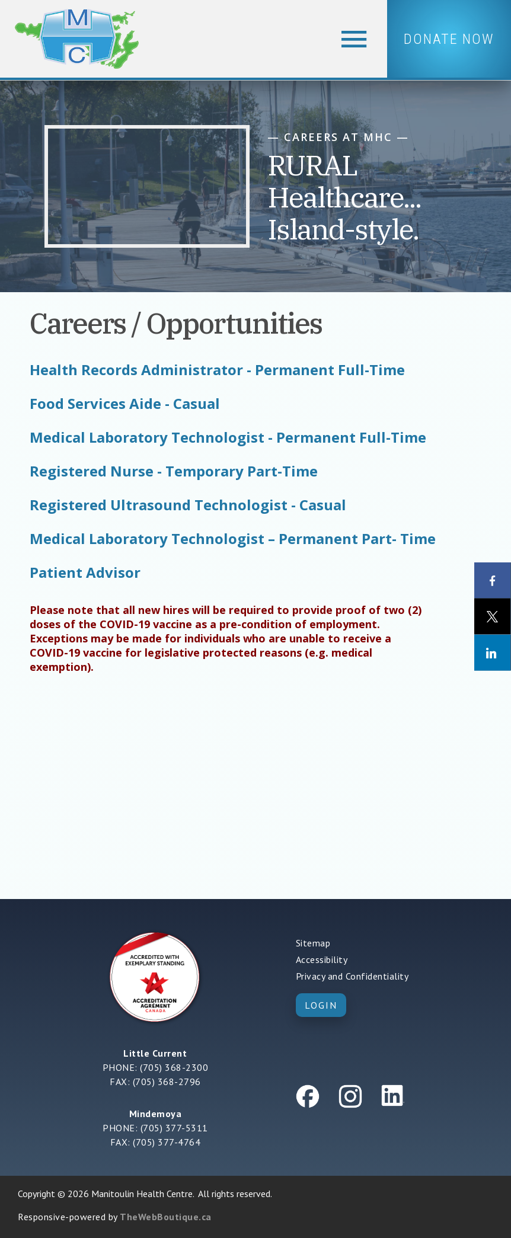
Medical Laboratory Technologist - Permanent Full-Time (228, 437)
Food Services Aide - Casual (125, 403)
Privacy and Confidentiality (352, 976)
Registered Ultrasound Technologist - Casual (188, 505)
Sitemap (313, 943)
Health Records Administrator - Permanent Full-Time (217, 370)
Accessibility (322, 959)
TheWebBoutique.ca (166, 1217)
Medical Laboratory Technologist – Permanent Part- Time (233, 539)
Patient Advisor (85, 572)
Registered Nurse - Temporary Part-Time (174, 471)
